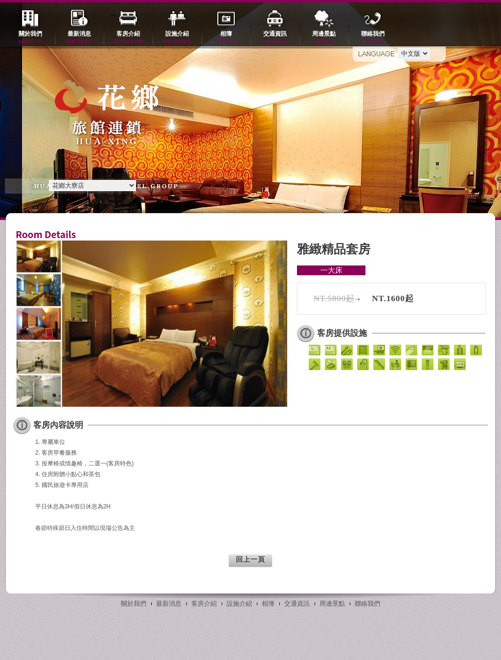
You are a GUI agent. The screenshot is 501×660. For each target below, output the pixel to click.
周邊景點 (323, 37)
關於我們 (30, 37)
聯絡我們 (372, 37)
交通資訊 (274, 37)
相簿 (226, 37)
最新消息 (79, 37)
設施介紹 (177, 37)
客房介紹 (128, 37)
